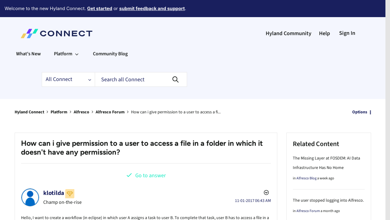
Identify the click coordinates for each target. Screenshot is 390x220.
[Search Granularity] (68, 62)
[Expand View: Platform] (77, 37)
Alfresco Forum (110, 95)
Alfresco (81, 95)
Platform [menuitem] (63, 37)
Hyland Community (288, 16)
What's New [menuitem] (28, 37)
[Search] (141, 62)
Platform (59, 95)
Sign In (347, 16)
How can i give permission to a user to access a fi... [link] (176, 95)
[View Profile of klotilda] (53, 176)
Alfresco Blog (306, 161)
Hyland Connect (29, 95)
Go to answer (150, 159)
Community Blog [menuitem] (110, 37)
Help (324, 16)
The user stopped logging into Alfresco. (328, 184)
